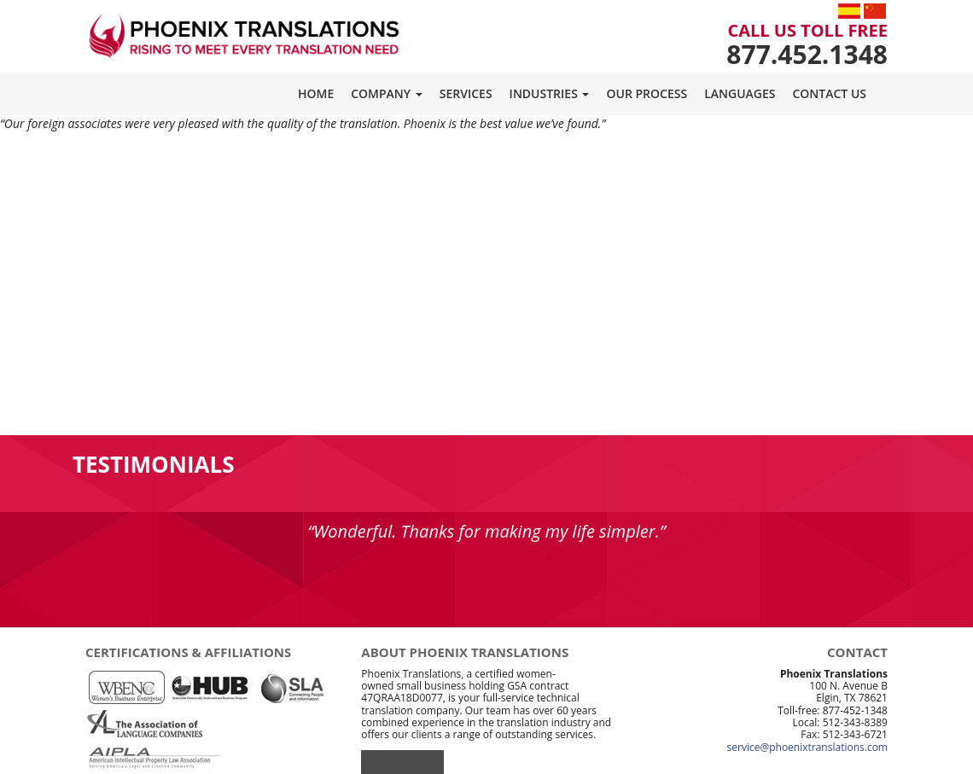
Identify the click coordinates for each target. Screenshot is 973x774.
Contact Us (829, 93)
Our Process (646, 93)
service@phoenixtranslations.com (807, 747)
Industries (550, 93)
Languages (739, 93)
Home (316, 93)
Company (386, 93)
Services (466, 93)
